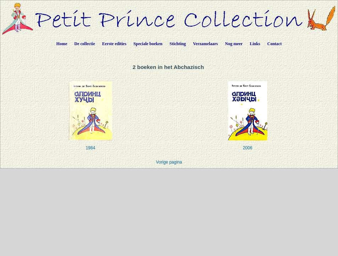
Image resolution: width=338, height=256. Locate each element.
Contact (274, 43)
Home (61, 43)
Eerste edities (114, 43)
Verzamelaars (205, 43)
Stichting (178, 43)
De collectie (84, 43)
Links (255, 43)
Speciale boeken (148, 43)
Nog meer (234, 43)
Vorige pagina (169, 162)
